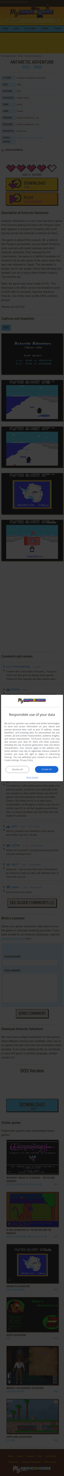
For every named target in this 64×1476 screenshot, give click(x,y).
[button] (32, 777)
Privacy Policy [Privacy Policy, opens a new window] (26, 760)
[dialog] (32, 738)
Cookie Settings (11, 760)
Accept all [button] (47, 769)
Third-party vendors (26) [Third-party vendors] (43, 738)
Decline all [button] (17, 769)
